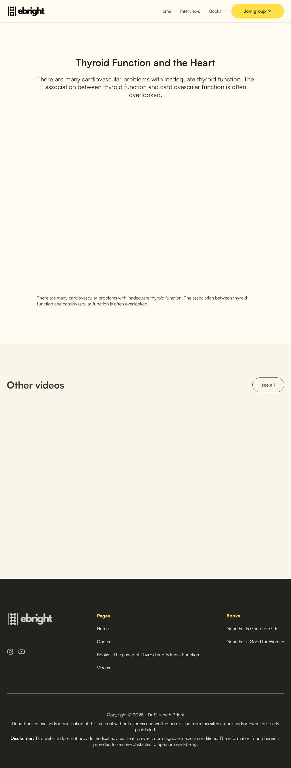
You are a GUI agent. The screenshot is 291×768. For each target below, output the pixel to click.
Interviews (190, 11)
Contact (105, 641)
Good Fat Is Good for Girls (252, 628)
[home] (26, 11)
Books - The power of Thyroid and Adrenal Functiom (148, 654)
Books (215, 11)
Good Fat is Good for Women (255, 641)
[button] (257, 11)
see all (268, 385)
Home (165, 11)
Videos (103, 667)
